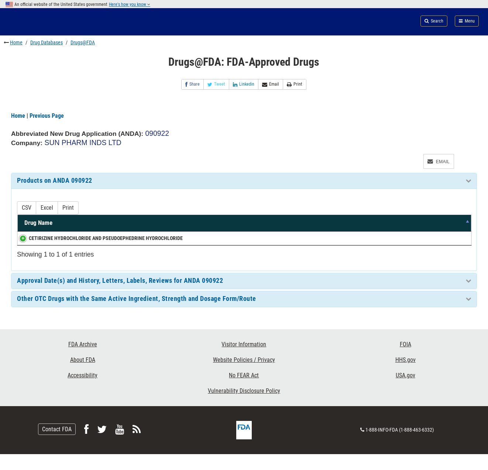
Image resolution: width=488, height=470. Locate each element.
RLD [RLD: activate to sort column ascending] (438, 231)
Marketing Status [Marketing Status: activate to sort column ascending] (365, 227)
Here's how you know (129, 4)
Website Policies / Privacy (244, 375)
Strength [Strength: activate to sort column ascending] (262, 231)
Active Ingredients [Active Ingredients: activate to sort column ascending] (164, 231)
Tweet (216, 84)
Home (16, 42)
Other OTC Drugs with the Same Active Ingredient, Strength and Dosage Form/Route (136, 314)
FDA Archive (82, 360)
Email (270, 84)
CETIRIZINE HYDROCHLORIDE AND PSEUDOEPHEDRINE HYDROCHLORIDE (61, 250)
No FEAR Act (244, 391)
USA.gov (405, 391)
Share (192, 84)
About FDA (82, 375)
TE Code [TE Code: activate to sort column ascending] (408, 227)
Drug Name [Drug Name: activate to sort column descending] (38, 231)
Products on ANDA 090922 (54, 180)
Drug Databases (46, 42)
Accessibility (82, 391)
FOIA (405, 360)
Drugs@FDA (83, 42)
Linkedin (243, 84)
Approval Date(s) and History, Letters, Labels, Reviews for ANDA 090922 (120, 296)
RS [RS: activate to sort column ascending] (460, 231)
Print (294, 84)
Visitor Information (243, 360)
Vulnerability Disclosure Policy (244, 406)
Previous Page (47, 115)
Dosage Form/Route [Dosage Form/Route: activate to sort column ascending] (312, 231)
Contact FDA (57, 445)
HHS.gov (405, 375)
